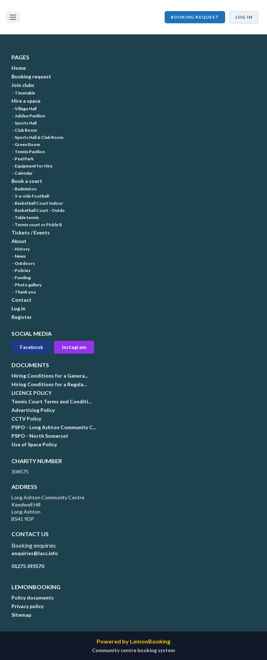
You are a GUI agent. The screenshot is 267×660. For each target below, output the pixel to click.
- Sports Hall (24, 123)
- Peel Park (22, 158)
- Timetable (23, 93)
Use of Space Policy (34, 444)
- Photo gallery (26, 284)
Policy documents (32, 598)
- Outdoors (23, 263)
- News (18, 256)
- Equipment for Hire (32, 166)
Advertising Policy (33, 410)
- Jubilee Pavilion (28, 115)
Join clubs (22, 85)
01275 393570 (27, 566)
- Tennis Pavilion (28, 151)
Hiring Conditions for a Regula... (49, 384)
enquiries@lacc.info (34, 553)
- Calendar (22, 173)
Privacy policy (27, 606)
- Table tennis (25, 217)
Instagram (74, 347)
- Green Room (25, 144)
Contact (21, 300)
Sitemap (21, 615)
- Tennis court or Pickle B (36, 224)
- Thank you (23, 292)
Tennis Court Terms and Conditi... (51, 401)
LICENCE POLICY (31, 393)
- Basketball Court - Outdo (38, 210)
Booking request (195, 17)
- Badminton (24, 188)
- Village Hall (24, 108)
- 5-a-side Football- (30, 196)
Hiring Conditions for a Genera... (49, 376)
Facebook (31, 347)
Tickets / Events (30, 232)
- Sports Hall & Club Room (37, 137)
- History (20, 249)
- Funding (21, 277)
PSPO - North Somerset (39, 436)
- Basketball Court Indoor (37, 203)
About (18, 241)
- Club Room (24, 130)
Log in (244, 17)
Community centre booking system (133, 650)
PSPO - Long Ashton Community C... (53, 427)
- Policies (20, 270)
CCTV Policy (26, 419)
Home (18, 68)
